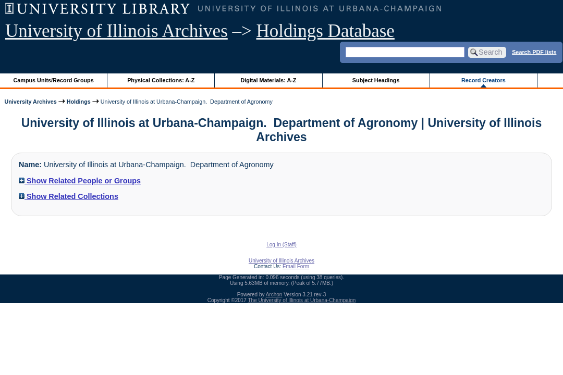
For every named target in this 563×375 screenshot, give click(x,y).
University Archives (30, 101)
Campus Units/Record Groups (54, 80)
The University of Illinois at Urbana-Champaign (302, 300)
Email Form (296, 266)
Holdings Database (325, 31)
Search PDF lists (534, 51)
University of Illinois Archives (116, 31)
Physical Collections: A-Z (160, 80)
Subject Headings (376, 80)
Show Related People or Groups (80, 181)
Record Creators (483, 80)
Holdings (79, 101)
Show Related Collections (68, 196)
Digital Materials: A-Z (268, 80)
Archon (274, 294)
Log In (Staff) (281, 244)
